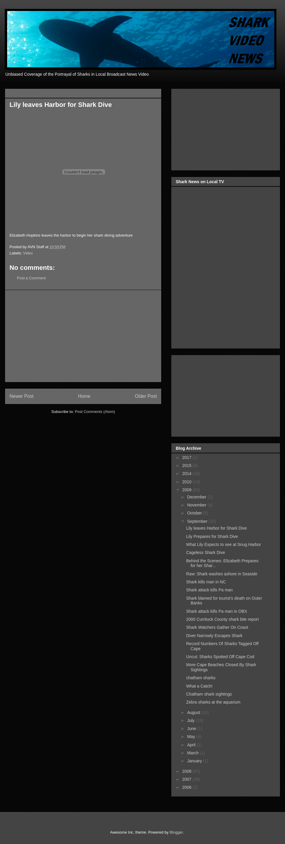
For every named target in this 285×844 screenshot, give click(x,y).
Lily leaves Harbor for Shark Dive (216, 528)
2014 (187, 473)
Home (84, 396)
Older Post (146, 396)
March (193, 752)
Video (28, 253)
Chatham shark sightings (209, 694)
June (192, 728)
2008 (187, 771)
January (195, 761)
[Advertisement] (83, 336)
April (192, 744)
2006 (187, 787)
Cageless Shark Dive (205, 552)
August (194, 712)
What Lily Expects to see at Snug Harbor (223, 544)
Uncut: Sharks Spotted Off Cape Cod (220, 656)
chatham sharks (201, 677)
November (197, 505)
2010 (187, 481)
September (197, 521)
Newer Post (22, 396)
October (195, 513)
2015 (187, 465)
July (191, 720)
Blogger (176, 832)
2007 (187, 779)
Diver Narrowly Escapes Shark (214, 635)
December (197, 497)
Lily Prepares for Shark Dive (212, 536)
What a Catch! (199, 686)
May (191, 736)
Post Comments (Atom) (95, 411)
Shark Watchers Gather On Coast (217, 627)
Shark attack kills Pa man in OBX (216, 611)
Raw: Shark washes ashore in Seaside (221, 573)
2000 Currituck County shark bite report (222, 619)
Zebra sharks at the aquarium (213, 702)
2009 (187, 489)
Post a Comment (31, 278)
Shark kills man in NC (206, 581)
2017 (187, 457)
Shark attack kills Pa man (209, 590)
